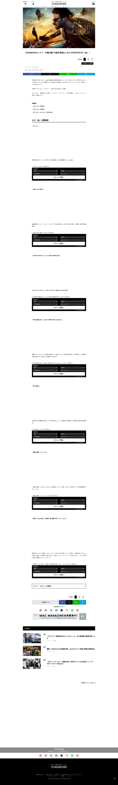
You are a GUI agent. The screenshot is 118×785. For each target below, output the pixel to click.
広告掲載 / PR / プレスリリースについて (72, 774)
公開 (29, 69)
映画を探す (25, 3)
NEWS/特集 (37, 6)
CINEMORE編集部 (34, 67)
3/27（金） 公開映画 (38, 106)
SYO (54, 651)
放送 (37, 69)
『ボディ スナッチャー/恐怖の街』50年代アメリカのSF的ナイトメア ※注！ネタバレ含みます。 (71, 663)
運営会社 (62, 776)
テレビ (33, 69)
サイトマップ (70, 776)
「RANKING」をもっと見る (86, 682)
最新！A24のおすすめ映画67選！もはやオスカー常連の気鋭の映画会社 (71, 649)
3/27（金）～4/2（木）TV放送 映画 (42, 112)
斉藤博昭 (55, 640)
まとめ (41, 69)
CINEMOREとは (40, 774)
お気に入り (33, 3)
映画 (26, 69)
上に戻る (114, 778)
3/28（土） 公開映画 (39, 109)
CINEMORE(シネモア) (29, 6)
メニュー (93, 3)
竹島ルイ (55, 666)
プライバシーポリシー (52, 776)
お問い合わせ (49, 774)
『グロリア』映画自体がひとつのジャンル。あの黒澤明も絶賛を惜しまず (71, 637)
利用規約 (57, 774)
